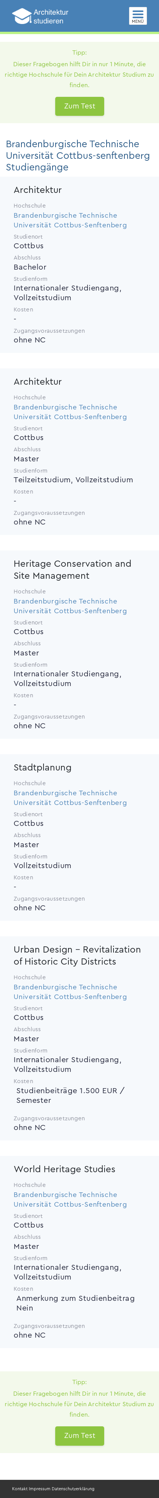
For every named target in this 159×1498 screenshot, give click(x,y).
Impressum (40, 1489)
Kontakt (20, 1489)
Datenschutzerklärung (73, 1489)
